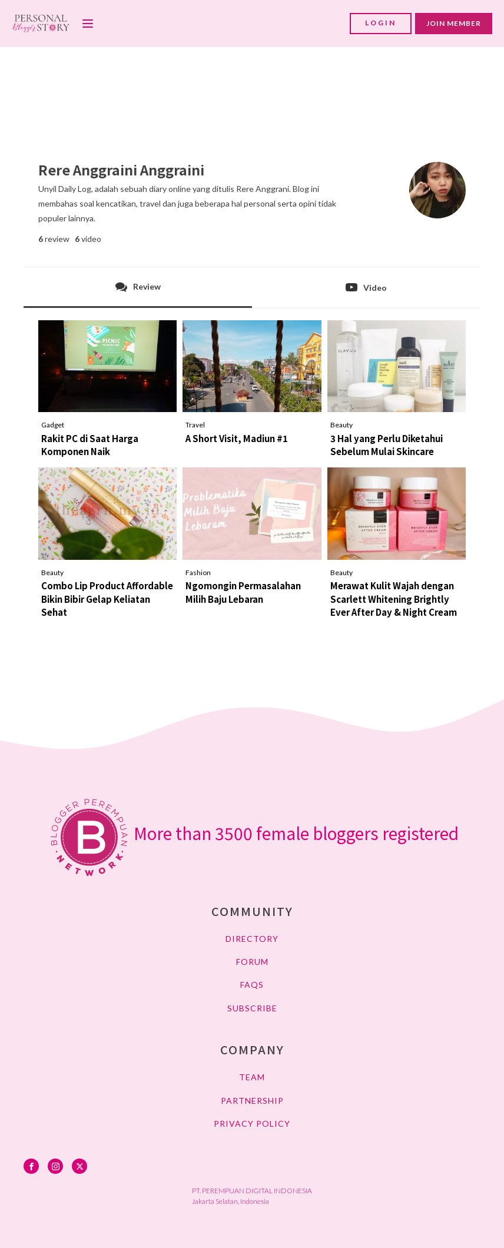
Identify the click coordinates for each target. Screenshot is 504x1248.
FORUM (252, 961)
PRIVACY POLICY (252, 1123)
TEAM (252, 1077)
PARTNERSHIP (252, 1100)
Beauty (341, 424)
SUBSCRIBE (252, 1008)
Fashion (198, 572)
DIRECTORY (252, 938)
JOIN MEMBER (453, 23)
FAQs (252, 984)
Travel (195, 424)
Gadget (52, 424)
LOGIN (380, 22)
